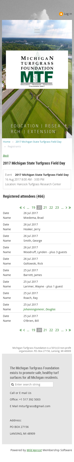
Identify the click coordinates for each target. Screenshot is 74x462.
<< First (20, 207)
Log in (68, 14)
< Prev (23, 207)
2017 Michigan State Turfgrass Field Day (39, 141)
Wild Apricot (34, 450)
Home (6, 141)
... (28, 207)
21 (45, 207)
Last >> (69, 207)
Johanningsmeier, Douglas (39, 309)
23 (57, 207)
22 (51, 207)
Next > (66, 207)
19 (33, 207)
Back (6, 155)
